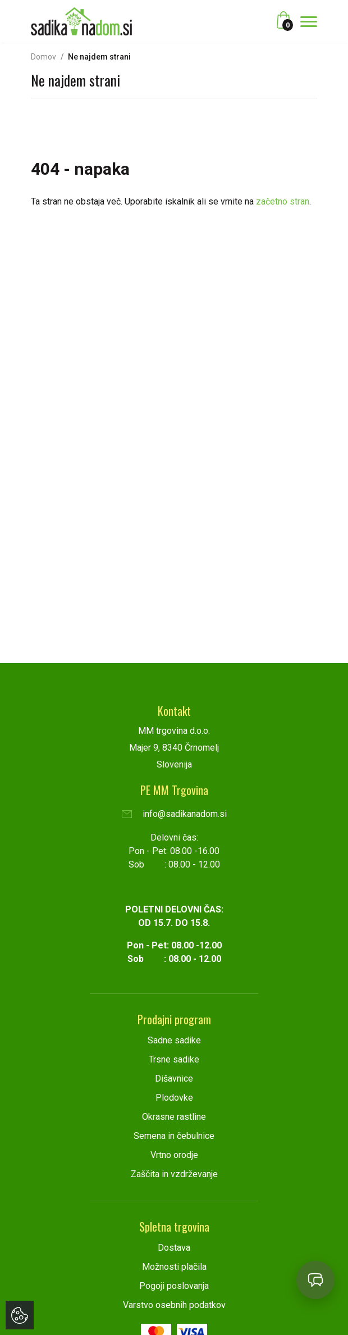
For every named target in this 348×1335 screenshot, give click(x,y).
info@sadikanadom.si (174, 814)
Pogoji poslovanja (174, 1285)
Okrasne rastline (174, 1116)
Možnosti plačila (174, 1266)
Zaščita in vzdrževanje (174, 1174)
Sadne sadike (174, 1040)
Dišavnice (174, 1078)
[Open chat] (315, 1280)
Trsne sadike (174, 1059)
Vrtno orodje (174, 1155)
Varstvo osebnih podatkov (174, 1305)
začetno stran (282, 201)
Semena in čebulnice (174, 1135)
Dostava (174, 1247)
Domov (43, 56)
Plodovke (174, 1097)
